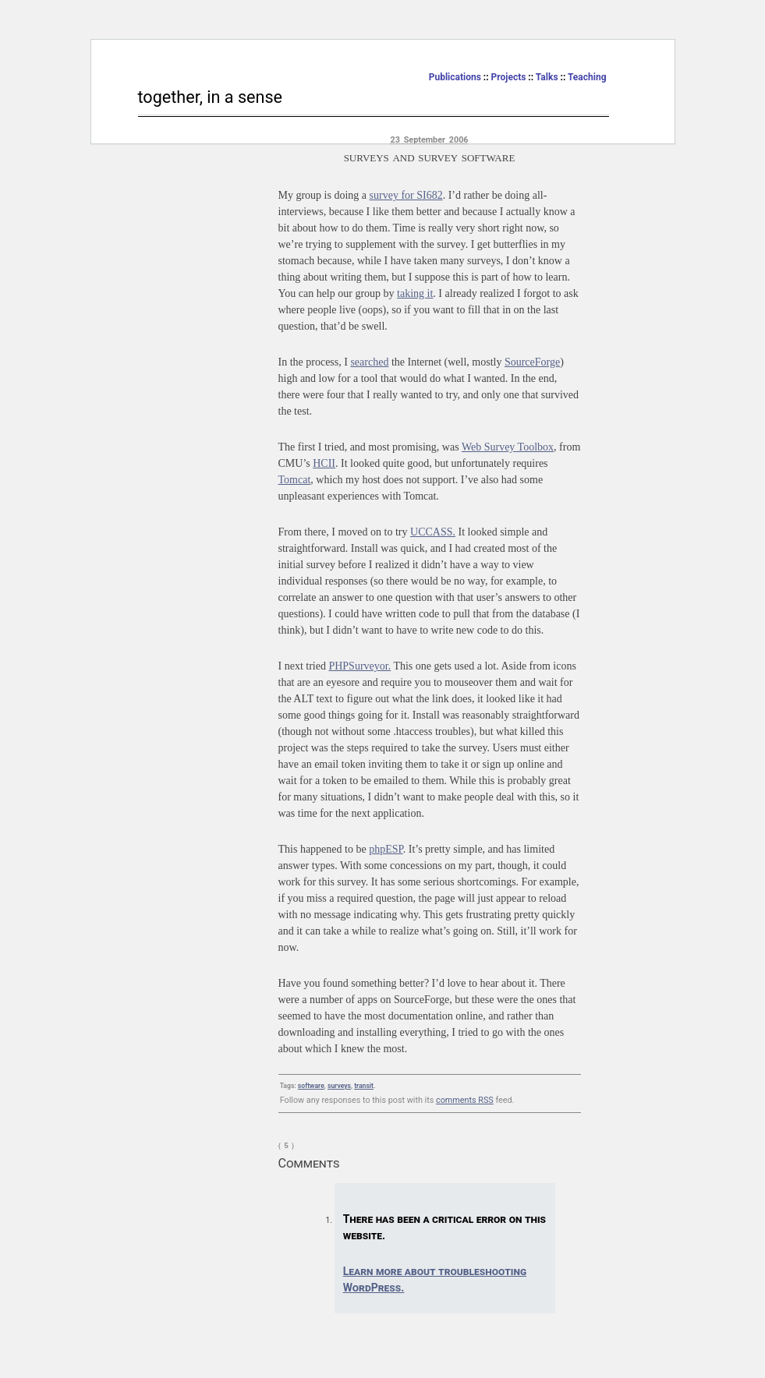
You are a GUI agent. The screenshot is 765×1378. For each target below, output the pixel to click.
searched (369, 362)
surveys (339, 1086)
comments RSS (465, 1100)
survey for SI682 (406, 195)
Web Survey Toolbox (508, 447)
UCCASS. (432, 532)
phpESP (386, 849)
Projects (508, 77)
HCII (324, 463)
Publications (455, 77)
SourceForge (532, 362)
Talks (547, 77)
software (311, 1086)
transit (364, 1086)
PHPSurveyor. (359, 666)
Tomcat (294, 480)
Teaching (587, 77)
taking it (415, 293)
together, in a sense (210, 97)
